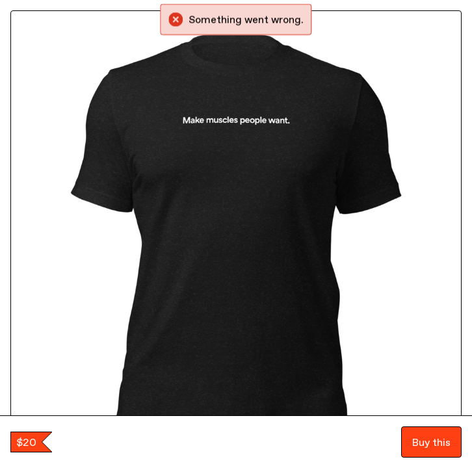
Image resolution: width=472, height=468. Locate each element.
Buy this (431, 442)
